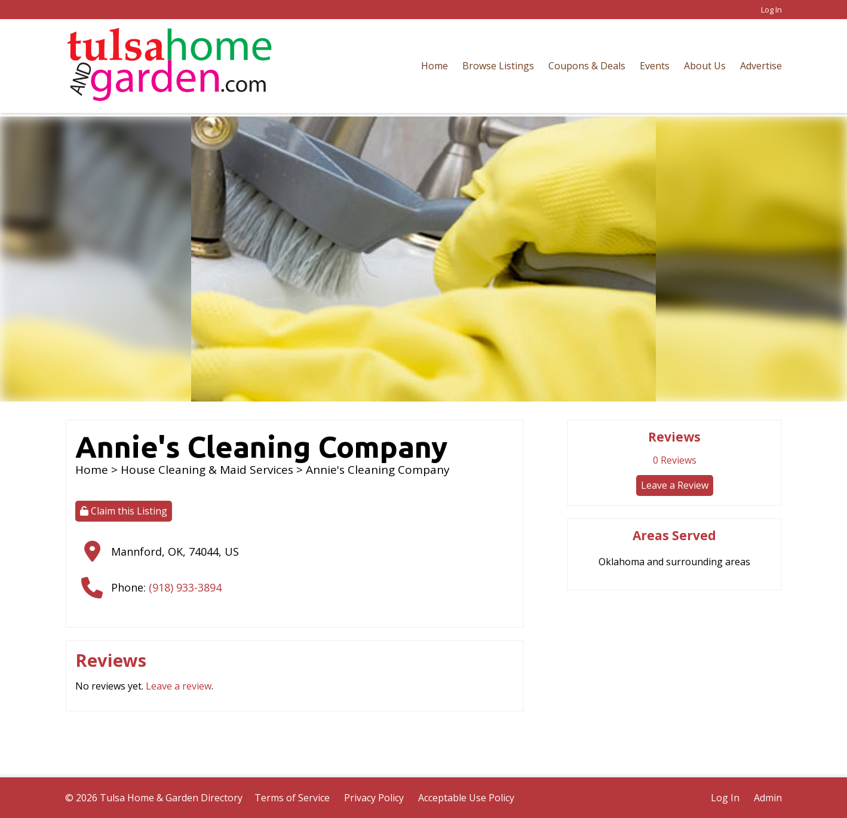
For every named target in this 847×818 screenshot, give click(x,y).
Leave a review (178, 686)
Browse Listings (498, 65)
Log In (771, 9)
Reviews (674, 460)
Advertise (761, 65)
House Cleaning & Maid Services (207, 469)
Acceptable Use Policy (466, 797)
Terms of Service (292, 797)
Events (655, 65)
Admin (768, 797)
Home (434, 65)
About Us (705, 65)
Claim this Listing (123, 510)
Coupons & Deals (586, 65)
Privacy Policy (374, 797)
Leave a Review (674, 485)
